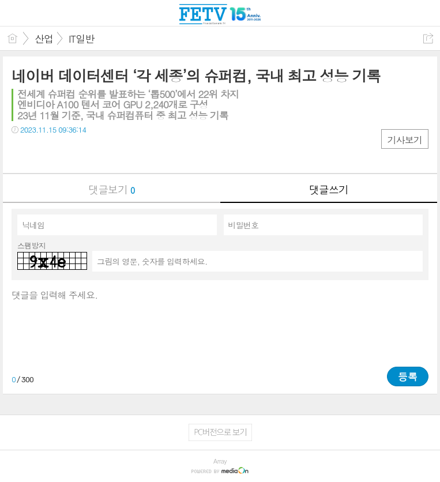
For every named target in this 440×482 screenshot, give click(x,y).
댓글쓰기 (328, 189)
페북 (22, 153)
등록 (408, 376)
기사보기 (405, 139)
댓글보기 (111, 189)
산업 (44, 39)
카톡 (68, 153)
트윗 (45, 153)
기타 (91, 153)
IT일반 (81, 39)
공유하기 (428, 38)
